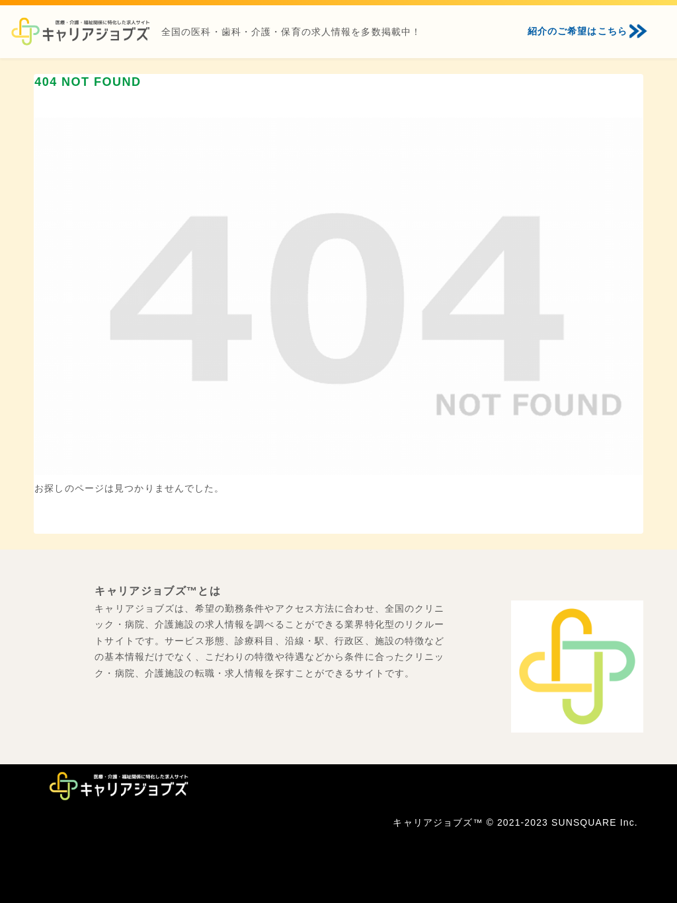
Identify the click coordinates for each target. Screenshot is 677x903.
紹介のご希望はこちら (577, 31)
